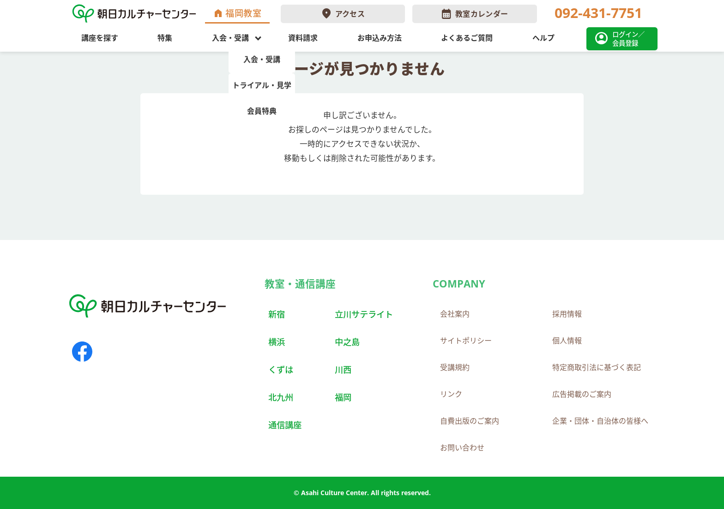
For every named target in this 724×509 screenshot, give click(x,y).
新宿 (276, 314)
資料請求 (303, 38)
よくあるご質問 (467, 38)
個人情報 (567, 340)
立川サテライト (364, 314)
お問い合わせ (462, 448)
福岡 (343, 397)
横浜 (276, 341)
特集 (164, 38)
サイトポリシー (466, 340)
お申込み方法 (379, 38)
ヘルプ (543, 38)
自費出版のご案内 (469, 421)
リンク (451, 394)
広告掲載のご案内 (581, 394)
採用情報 (567, 314)
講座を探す (99, 38)
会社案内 (455, 314)
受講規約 (455, 367)
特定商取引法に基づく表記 (596, 367)
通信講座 (285, 425)
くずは (280, 369)
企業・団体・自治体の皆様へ (600, 421)
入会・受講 (230, 38)
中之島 (347, 341)
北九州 (280, 397)
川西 (343, 369)
